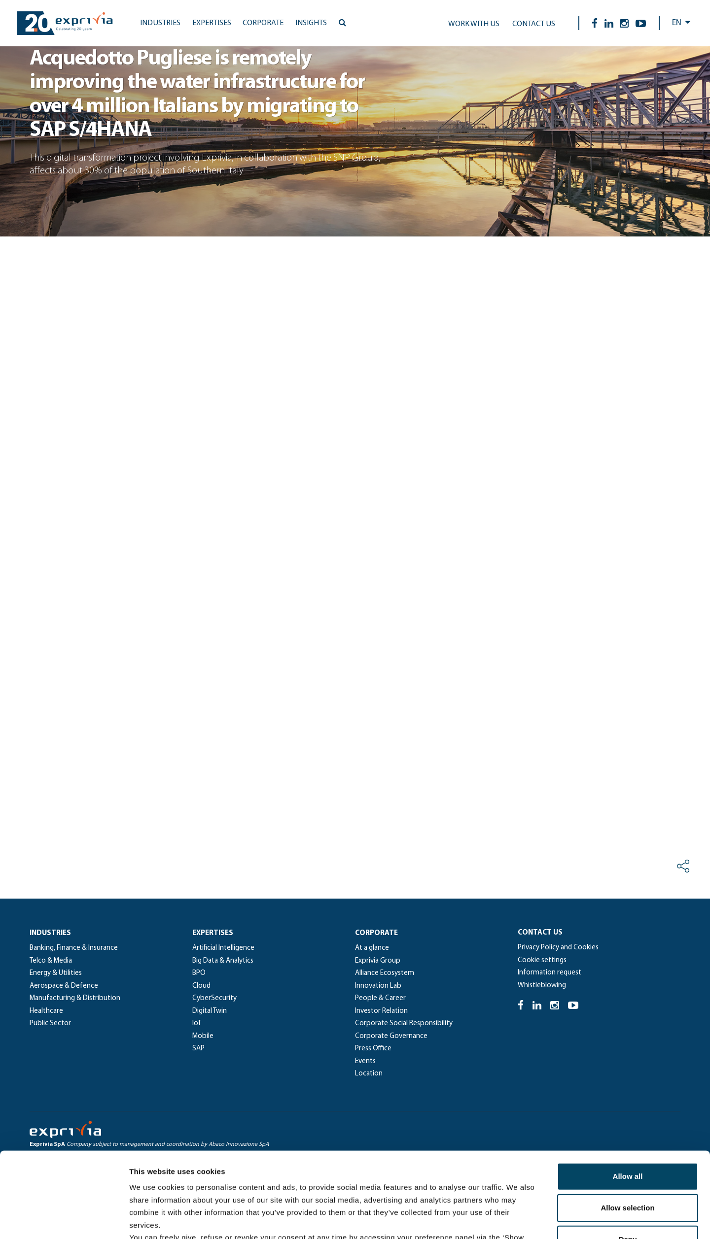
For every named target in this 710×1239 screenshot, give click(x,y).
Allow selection (627, 1119)
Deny (628, 1151)
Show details (517, 1219)
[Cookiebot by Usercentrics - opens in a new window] (64, 1219)
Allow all (628, 1088)
